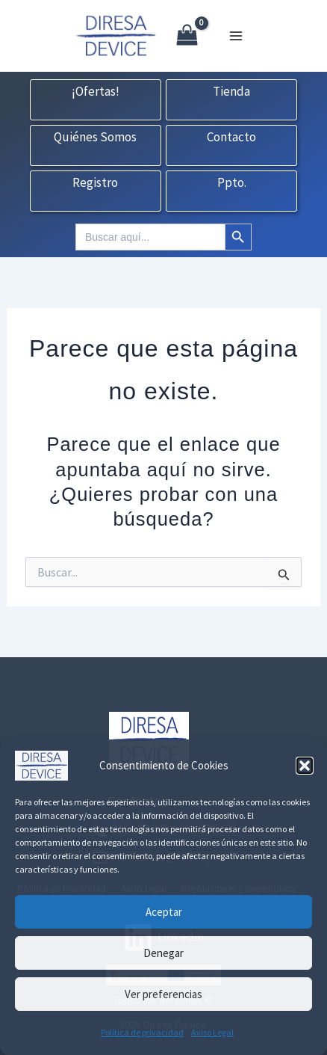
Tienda (231, 91)
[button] (304, 765)
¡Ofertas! (95, 91)
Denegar (163, 953)
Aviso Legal (212, 1032)
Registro (95, 183)
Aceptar (164, 912)
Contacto (231, 137)
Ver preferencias (163, 994)
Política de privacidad (142, 1032)
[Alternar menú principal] (235, 35)
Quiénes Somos (95, 137)
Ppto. (231, 183)
